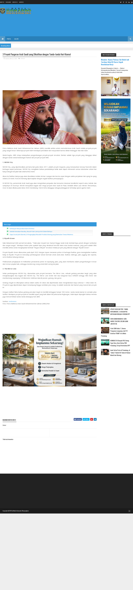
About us (2, 2)
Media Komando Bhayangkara (21, 511)
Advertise (21, 2)
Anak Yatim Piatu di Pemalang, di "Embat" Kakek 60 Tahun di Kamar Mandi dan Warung (120, 352)
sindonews (12, 301)
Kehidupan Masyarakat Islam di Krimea (22, 228)
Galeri (16, 39)
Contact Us (14, 2)
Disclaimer (8, 2)
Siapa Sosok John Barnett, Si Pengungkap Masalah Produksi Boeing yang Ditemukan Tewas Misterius (41, 234)
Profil (9, 39)
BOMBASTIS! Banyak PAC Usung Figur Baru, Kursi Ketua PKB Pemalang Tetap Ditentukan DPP (120, 343)
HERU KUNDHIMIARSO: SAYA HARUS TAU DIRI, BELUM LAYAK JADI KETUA (119, 321)
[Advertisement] (95, 20)
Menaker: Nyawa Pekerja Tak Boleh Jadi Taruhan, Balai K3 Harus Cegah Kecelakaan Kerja (115, 62)
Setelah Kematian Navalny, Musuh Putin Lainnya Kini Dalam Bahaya (31, 231)
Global (22, 58)
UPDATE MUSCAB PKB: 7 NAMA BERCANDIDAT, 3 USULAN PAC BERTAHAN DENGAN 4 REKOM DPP (120, 311)
